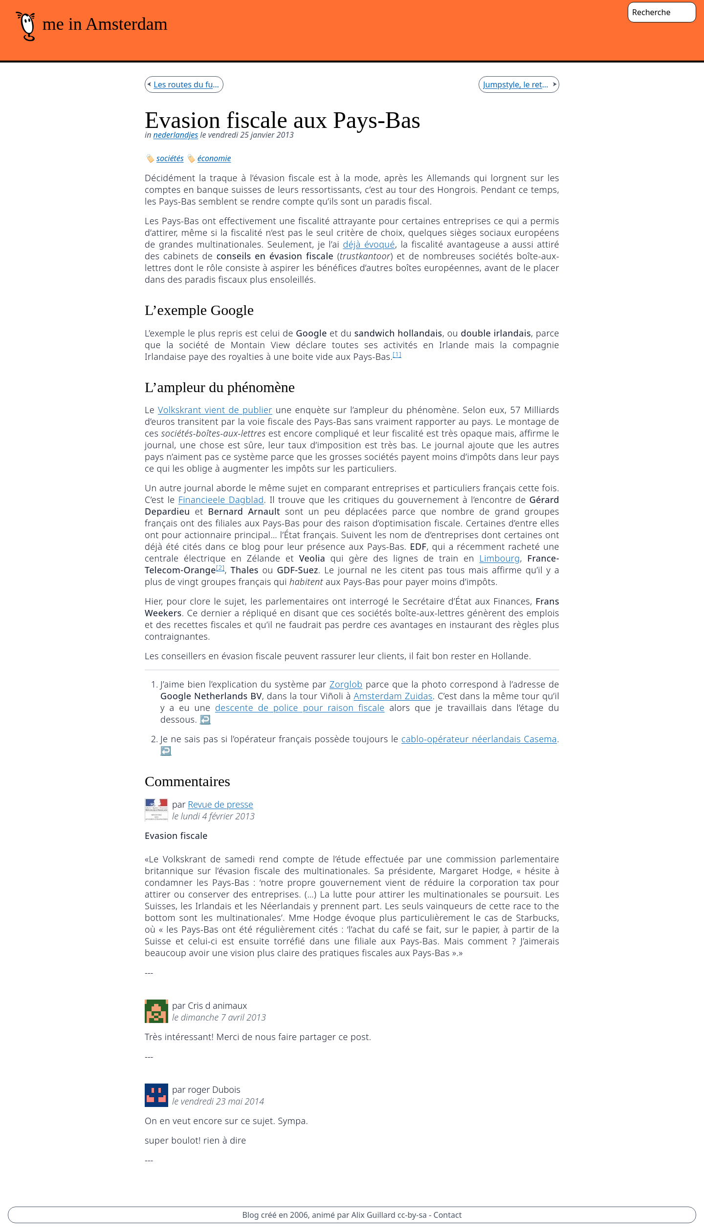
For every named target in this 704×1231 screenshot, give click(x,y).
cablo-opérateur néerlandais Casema (479, 739)
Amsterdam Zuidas (393, 696)
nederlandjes (176, 134)
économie (214, 158)
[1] (397, 354)
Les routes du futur (186, 84)
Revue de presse (220, 804)
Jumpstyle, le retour (516, 84)
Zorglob (346, 684)
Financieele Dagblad (221, 499)
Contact (448, 1215)
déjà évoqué (369, 244)
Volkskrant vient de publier (215, 410)
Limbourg (500, 558)
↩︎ (205, 719)
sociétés (170, 158)
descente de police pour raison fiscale (300, 707)
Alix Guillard (374, 1215)
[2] (220, 567)
